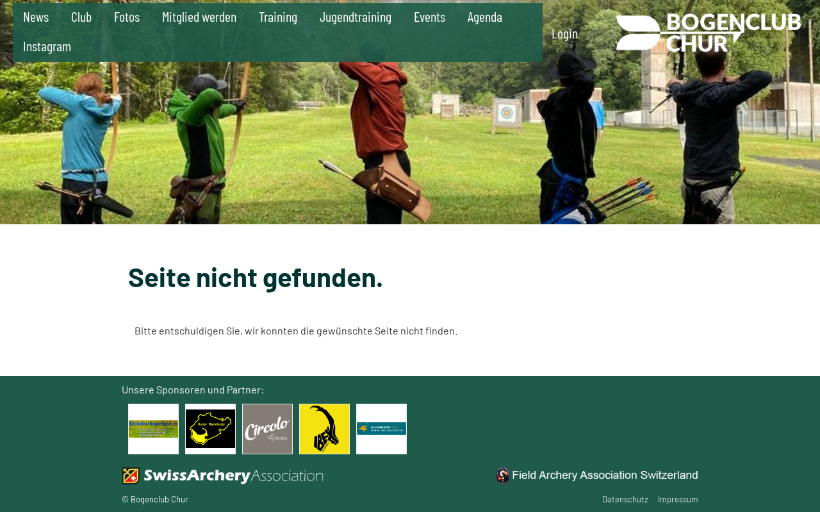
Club (81, 16)
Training (278, 16)
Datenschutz (625, 499)
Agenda (485, 16)
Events (429, 16)
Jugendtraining (355, 16)
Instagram (47, 45)
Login (565, 32)
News (36, 16)
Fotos (127, 16)
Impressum (678, 499)
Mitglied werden (199, 16)
